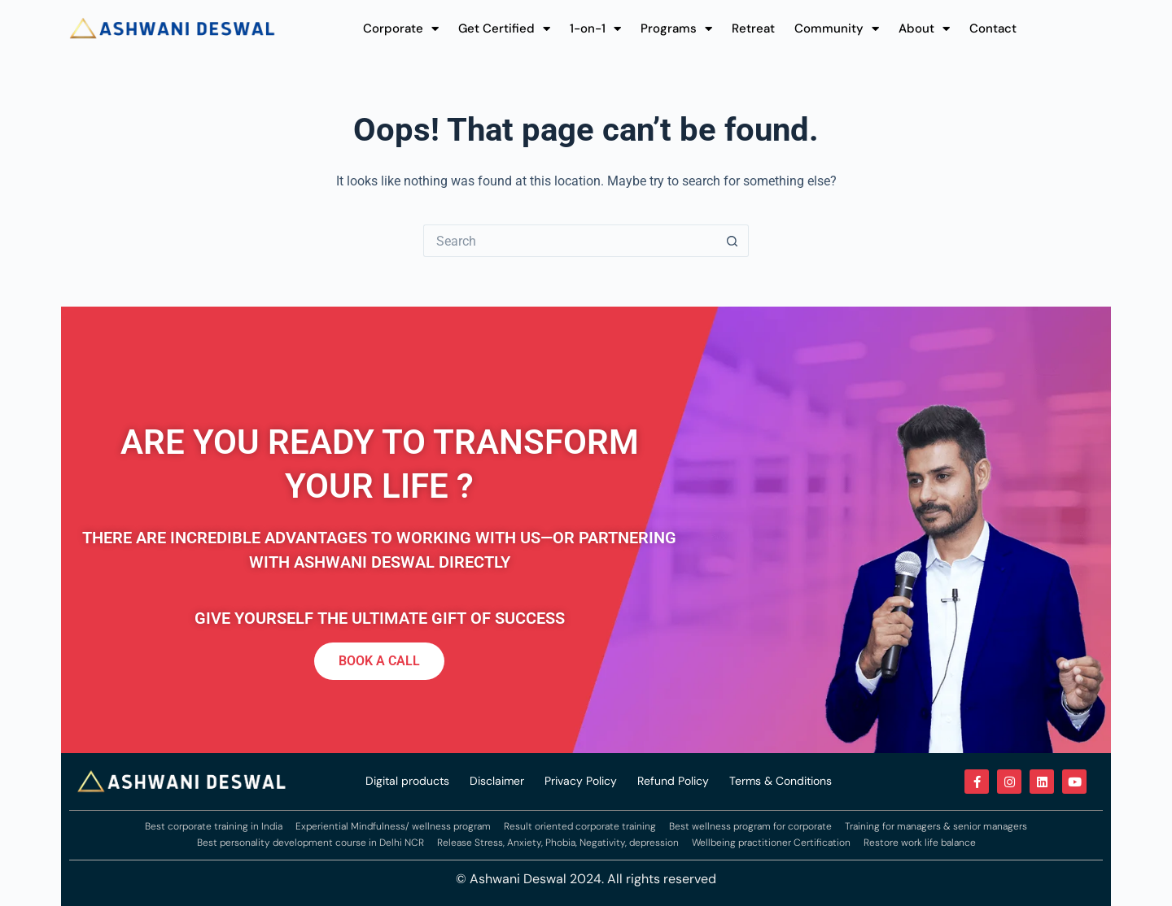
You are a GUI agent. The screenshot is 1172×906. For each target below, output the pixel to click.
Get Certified (504, 28)
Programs (676, 28)
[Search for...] (569, 240)
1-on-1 (595, 28)
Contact (993, 28)
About (924, 28)
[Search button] (732, 240)
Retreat (753, 28)
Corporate (401, 28)
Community (836, 28)
